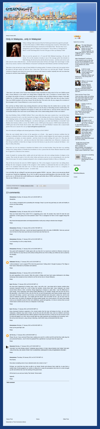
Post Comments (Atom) (19, 422)
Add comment (11, 382)
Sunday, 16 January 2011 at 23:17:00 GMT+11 (29, 211)
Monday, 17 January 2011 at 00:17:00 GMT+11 (29, 228)
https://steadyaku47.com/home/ (83, 58)
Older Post (66, 419)
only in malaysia (14, 188)
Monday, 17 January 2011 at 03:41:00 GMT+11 (25, 284)
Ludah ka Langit (85, 69)
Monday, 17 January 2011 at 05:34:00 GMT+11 (29, 325)
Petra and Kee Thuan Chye (82, 94)
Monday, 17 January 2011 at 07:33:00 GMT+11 (28, 346)
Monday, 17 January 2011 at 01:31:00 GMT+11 (28, 261)
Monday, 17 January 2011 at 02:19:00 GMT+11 (29, 273)
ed (10, 334)
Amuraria (12, 346)
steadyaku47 (19, 9)
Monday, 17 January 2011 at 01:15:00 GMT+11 (29, 239)
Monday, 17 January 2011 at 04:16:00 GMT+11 (25, 309)
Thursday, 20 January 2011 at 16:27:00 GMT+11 (30, 357)
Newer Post (9, 419)
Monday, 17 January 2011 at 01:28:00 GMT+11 (29, 248)
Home (37, 419)
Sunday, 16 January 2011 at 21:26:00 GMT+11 (29, 197)
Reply (11, 206)
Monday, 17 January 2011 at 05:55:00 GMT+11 (24, 334)
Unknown (12, 261)
